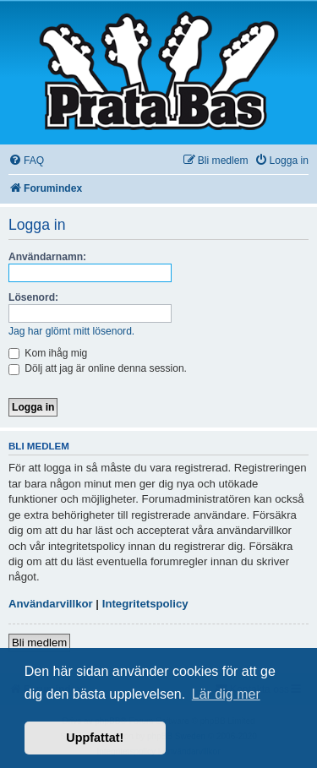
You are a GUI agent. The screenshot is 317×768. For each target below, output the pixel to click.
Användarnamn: (47, 257)
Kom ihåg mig (47, 353)
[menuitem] (26, 161)
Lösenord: (33, 297)
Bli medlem (39, 642)
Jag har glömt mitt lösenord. (71, 331)
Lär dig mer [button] (226, 694)
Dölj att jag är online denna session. (97, 368)
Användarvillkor (50, 603)
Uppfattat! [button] (94, 737)
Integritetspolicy (145, 603)
